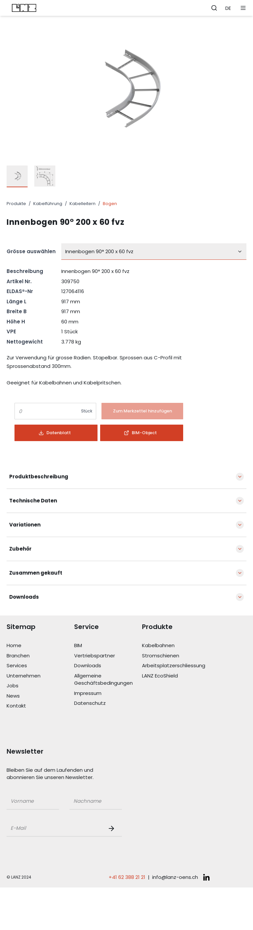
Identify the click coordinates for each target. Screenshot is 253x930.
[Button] (142, 411)
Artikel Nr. (19, 281)
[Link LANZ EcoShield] (176, 676)
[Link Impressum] (108, 693)
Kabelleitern (83, 203)
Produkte (16, 203)
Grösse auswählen (31, 251)
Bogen (110, 203)
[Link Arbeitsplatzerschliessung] (176, 666)
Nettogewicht (25, 341)
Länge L (16, 301)
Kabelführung (47, 203)
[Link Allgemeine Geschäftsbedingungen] (108, 679)
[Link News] (40, 696)
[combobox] (153, 251)
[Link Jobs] (40, 686)
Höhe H (16, 321)
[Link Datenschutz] (108, 703)
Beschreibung (25, 271)
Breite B (17, 311)
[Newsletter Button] (112, 828)
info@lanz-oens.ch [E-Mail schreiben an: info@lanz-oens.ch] (175, 877)
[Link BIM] (108, 645)
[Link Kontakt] (40, 706)
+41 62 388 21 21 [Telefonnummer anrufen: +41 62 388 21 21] (127, 877)
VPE (11, 331)
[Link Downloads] (108, 666)
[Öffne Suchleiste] (214, 8)
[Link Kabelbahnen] (176, 645)
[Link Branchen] (40, 656)
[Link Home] (40, 645)
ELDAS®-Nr (20, 291)
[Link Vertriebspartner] (108, 656)
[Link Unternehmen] (40, 676)
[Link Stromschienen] (176, 656)
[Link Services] (40, 666)
